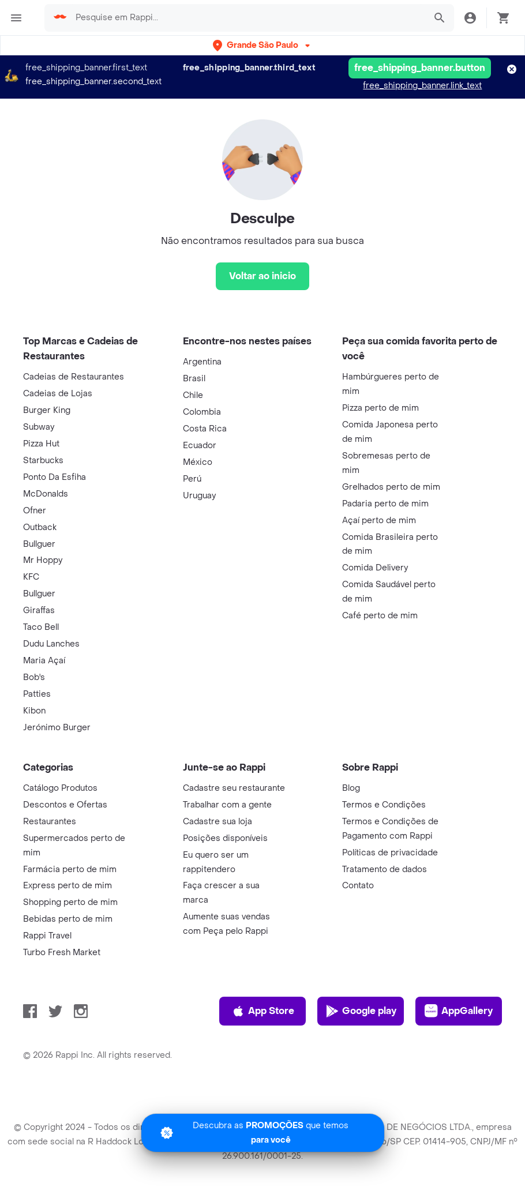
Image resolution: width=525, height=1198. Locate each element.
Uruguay (199, 495)
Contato (358, 885)
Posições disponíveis (225, 838)
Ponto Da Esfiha (54, 477)
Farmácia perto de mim (70, 869)
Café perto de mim (380, 615)
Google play (360, 1011)
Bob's (34, 677)
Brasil (194, 378)
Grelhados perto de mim (391, 487)
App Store (262, 1011)
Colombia (202, 412)
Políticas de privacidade (390, 852)
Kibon (34, 710)
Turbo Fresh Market (61, 952)
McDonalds (45, 494)
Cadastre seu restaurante (234, 788)
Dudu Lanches (51, 644)
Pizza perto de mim (380, 408)
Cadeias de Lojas (57, 393)
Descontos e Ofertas (65, 804)
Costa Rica (205, 428)
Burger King (46, 410)
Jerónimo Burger (57, 727)
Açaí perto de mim (379, 520)
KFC (31, 577)
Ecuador (199, 445)
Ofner (34, 510)
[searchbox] (247, 18)
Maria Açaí (44, 660)
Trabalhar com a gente (227, 804)
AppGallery (459, 1011)
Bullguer (39, 544)
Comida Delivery (375, 567)
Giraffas (39, 610)
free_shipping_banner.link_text (422, 85)
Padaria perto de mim (385, 503)
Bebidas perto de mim (67, 919)
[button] (262, 45)
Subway (38, 427)
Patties (37, 694)
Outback (40, 527)
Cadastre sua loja (217, 821)
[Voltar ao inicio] (262, 276)
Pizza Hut (41, 443)
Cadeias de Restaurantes (73, 376)
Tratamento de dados (384, 869)
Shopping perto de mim (70, 902)
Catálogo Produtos (60, 788)
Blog (351, 788)
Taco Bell (41, 627)
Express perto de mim (67, 885)
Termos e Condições (384, 804)
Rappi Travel (47, 935)
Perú (192, 479)
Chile (193, 395)
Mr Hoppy (42, 560)
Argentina (202, 361)
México (197, 462)
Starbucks (43, 460)
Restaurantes (49, 821)
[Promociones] (262, 1133)
